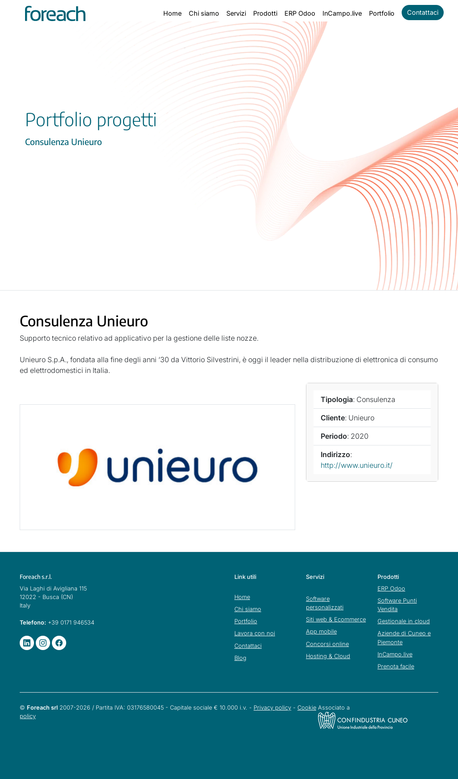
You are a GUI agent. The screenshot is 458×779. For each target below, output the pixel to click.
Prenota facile (395, 666)
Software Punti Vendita (397, 604)
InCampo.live (342, 13)
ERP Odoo (299, 13)
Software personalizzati (325, 603)
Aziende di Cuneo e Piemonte (404, 637)
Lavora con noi (254, 633)
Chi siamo (204, 13)
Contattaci (422, 12)
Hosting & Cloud (328, 656)
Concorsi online (327, 644)
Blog (240, 658)
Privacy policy (272, 707)
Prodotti (265, 13)
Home (172, 13)
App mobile (321, 631)
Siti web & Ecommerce (336, 619)
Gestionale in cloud (403, 621)
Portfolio (381, 13)
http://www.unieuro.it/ (357, 465)
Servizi (236, 13)
